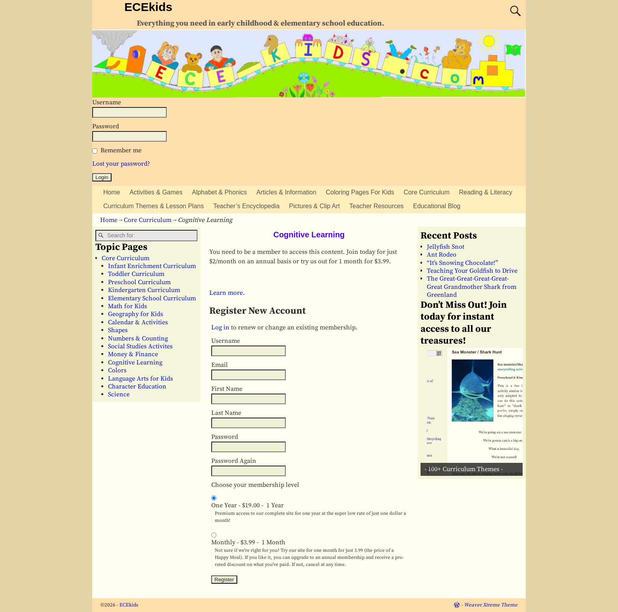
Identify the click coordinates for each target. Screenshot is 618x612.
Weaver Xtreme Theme (490, 605)
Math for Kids (127, 306)
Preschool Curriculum (139, 282)
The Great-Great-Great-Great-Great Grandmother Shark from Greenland (471, 287)
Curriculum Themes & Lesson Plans (153, 206)
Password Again (233, 461)
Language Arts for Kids (140, 379)
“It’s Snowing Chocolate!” (462, 263)
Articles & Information (286, 192)
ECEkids (149, 6)
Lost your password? (121, 164)
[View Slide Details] (475, 411)
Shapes (118, 330)
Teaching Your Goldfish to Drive (472, 271)
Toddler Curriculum (136, 274)
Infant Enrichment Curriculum (152, 266)
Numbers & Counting (138, 338)
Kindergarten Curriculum (144, 290)
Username (106, 102)
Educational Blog (436, 206)
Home (111, 192)
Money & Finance (133, 354)
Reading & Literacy (485, 192)
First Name (226, 389)
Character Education (137, 386)
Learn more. (227, 293)
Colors (117, 370)
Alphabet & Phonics (219, 192)
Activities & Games (156, 192)
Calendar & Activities (138, 322)
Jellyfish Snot (445, 247)
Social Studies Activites (140, 346)
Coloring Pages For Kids (360, 192)
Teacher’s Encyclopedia (246, 206)
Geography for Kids (135, 314)
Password (105, 126)
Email (219, 365)
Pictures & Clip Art (314, 206)
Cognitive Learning (135, 362)
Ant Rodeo (441, 255)
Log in (220, 327)
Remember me (121, 150)
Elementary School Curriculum (152, 298)
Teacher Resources (376, 206)
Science (119, 394)
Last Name (226, 413)
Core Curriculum (426, 192)
